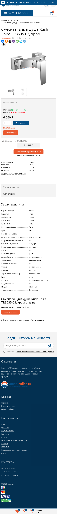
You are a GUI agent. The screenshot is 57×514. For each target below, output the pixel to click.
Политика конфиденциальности (14, 440)
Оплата (4, 437)
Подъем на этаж (7, 431)
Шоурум (4, 443)
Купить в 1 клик (9, 127)
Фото (3, 453)
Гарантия (5, 447)
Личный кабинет (7, 409)
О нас (3, 424)
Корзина (4, 403)
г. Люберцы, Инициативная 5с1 (21, 2)
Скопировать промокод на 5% (28, 152)
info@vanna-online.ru (9, 475)
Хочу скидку (10, 132)
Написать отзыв (10, 312)
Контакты (5, 434)
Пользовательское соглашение (14, 450)
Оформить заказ (8, 406)
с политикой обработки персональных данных (35, 351)
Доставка (5, 427)
